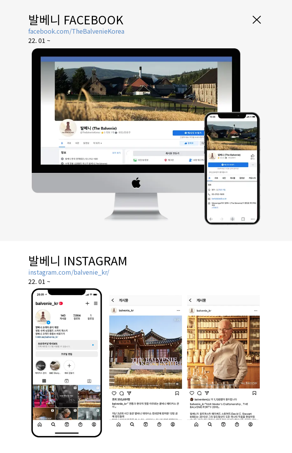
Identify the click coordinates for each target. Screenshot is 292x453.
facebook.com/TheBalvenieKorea (76, 31)
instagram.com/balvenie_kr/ (68, 272)
